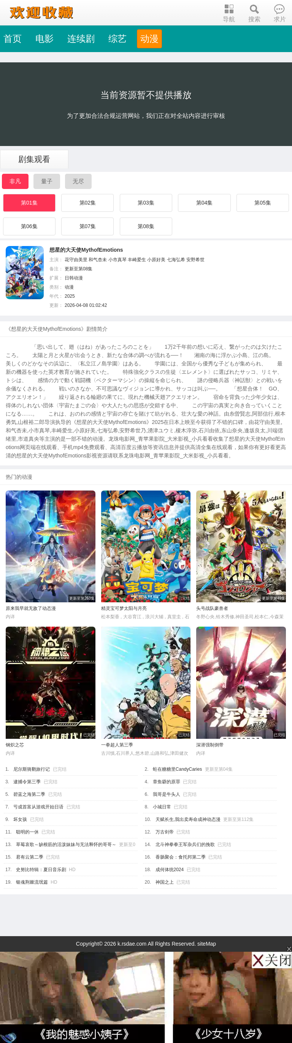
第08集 (146, 226)
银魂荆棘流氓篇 (32, 882)
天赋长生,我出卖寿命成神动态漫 (188, 819)
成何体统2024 (170, 869)
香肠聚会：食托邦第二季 (181, 857)
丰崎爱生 (137, 259)
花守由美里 (76, 259)
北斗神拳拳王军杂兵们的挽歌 (185, 844)
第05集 (262, 203)
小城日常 (162, 807)
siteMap (206, 944)
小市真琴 (117, 259)
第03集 (146, 203)
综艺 (117, 38)
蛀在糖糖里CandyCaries (177, 769)
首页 (12, 38)
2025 (70, 296)
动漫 (149, 38)
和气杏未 (98, 259)
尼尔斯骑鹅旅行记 (31, 769)
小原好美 (156, 259)
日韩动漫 (74, 278)
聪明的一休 (27, 832)
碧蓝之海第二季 (29, 794)
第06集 (29, 226)
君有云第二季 (29, 857)
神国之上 (165, 882)
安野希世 (195, 259)
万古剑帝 (165, 832)
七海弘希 (176, 259)
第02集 (87, 203)
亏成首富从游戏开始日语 (38, 807)
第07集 (87, 226)
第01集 (29, 203)
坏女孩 (20, 819)
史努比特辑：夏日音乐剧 (41, 869)
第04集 (204, 203)
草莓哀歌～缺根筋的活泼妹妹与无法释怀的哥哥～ (66, 844)
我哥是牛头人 (166, 794)
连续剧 (81, 38)
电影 (44, 38)
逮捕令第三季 (27, 781)
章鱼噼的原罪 (166, 781)
